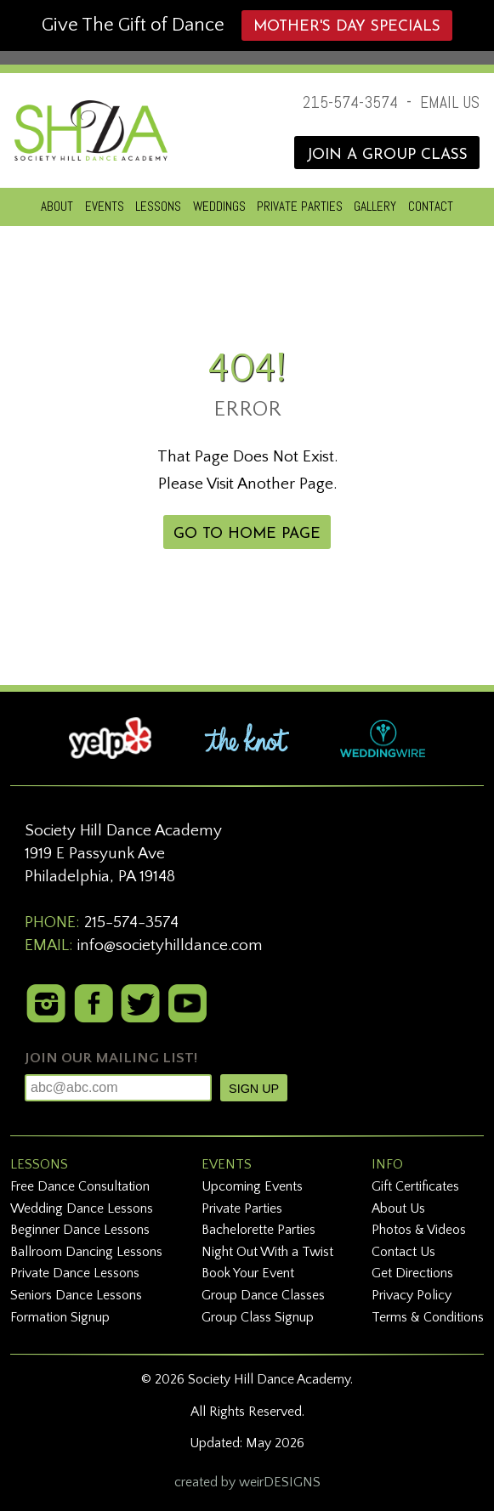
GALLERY (375, 206)
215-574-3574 (350, 102)
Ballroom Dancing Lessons (86, 1251)
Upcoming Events (252, 1186)
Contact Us (403, 1251)
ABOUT (57, 206)
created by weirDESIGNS (247, 1482)
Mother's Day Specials (346, 27)
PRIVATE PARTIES (300, 206)
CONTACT (430, 206)
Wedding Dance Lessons (81, 1208)
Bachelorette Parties (258, 1229)
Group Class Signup (258, 1317)
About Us (398, 1208)
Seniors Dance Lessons (76, 1295)
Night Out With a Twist (267, 1251)
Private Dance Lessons (74, 1273)
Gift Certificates (415, 1186)
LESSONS (158, 206)
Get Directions (412, 1273)
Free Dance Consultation (80, 1186)
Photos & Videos (419, 1229)
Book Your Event (248, 1273)
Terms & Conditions (428, 1317)
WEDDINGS (219, 206)
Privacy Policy (411, 1295)
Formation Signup (60, 1317)
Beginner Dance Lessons (80, 1229)
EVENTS (104, 206)
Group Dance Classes (263, 1295)
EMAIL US (450, 102)
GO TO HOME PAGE (247, 534)
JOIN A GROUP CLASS (387, 155)
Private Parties (242, 1208)
